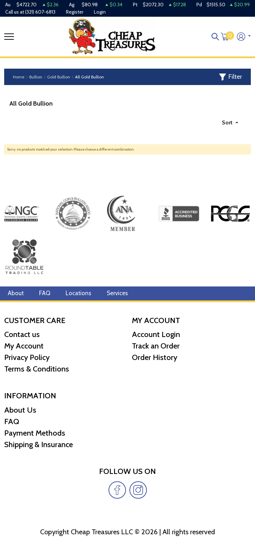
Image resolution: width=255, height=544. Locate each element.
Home (18, 77)
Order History (154, 357)
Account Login (156, 334)
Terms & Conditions (36, 369)
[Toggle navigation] (9, 36)
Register (74, 12)
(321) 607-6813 (40, 12)
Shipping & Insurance (38, 444)
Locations (78, 293)
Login (100, 12)
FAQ (44, 293)
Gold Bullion (58, 77)
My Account (24, 346)
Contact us (22, 334)
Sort (228, 122)
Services (117, 293)
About (16, 293)
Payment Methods (34, 433)
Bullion (35, 77)
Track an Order (156, 346)
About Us (20, 410)
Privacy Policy (27, 357)
